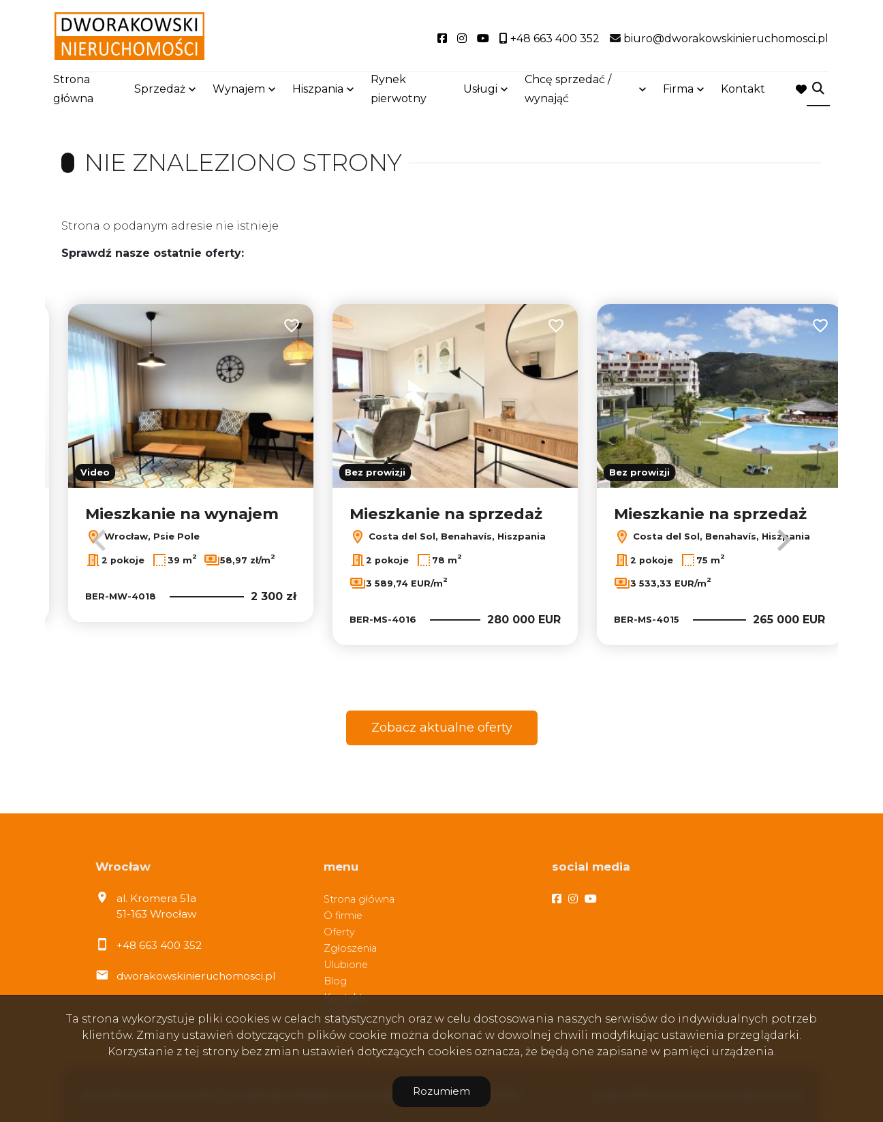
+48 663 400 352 (159, 945)
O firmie (343, 915)
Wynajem (239, 90)
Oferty (339, 932)
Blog (335, 981)
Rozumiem (441, 1091)
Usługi (480, 90)
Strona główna (73, 90)
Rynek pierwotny (399, 90)
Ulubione (346, 965)
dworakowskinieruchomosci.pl (196, 975)
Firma (678, 90)
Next (783, 540)
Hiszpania (317, 90)
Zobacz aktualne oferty (441, 727)
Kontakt (743, 90)
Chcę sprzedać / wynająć (568, 90)
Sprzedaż (159, 90)
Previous (99, 540)
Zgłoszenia (350, 948)
